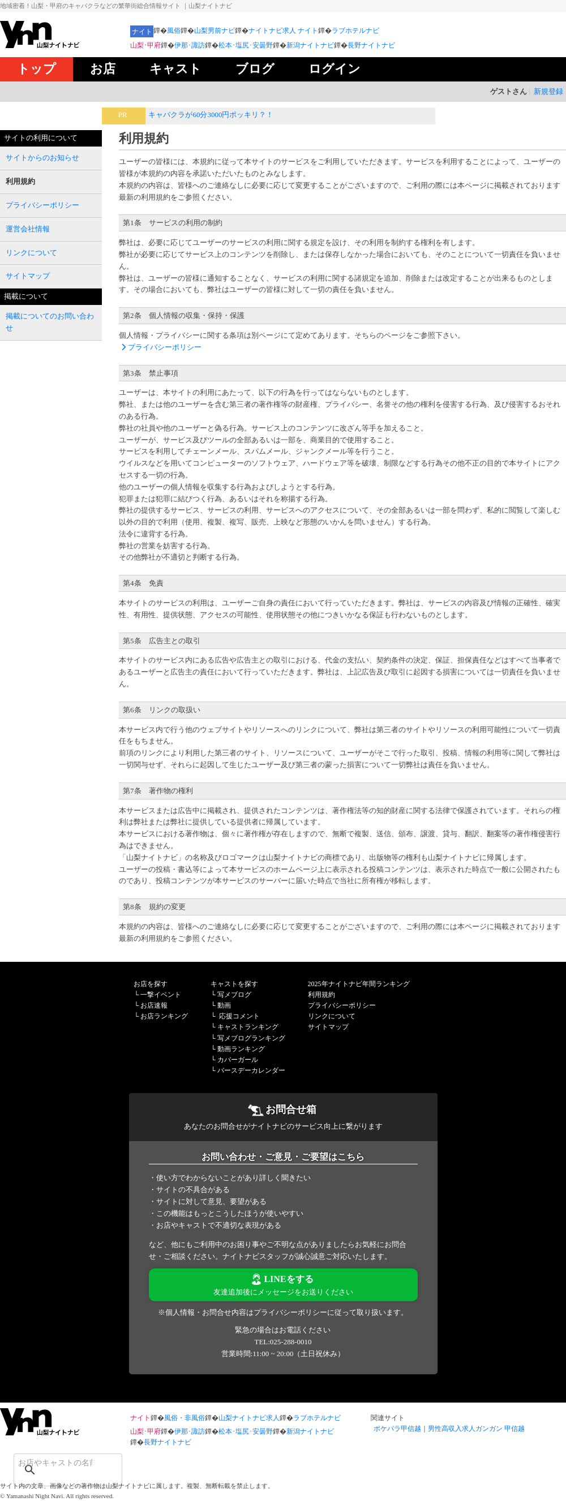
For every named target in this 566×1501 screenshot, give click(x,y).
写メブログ (234, 995)
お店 (102, 69)
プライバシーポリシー (160, 347)
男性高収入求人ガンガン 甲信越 (476, 1429)
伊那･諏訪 (189, 45)
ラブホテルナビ (355, 31)
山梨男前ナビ (214, 31)
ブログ (255, 69)
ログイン (334, 69)
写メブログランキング (251, 1038)
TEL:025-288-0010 (282, 1341)
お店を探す (151, 984)
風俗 (174, 31)
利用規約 (321, 995)
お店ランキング (164, 1016)
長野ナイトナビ (371, 45)
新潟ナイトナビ (310, 45)
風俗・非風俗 (184, 1418)
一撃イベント (160, 995)
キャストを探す (234, 984)
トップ (36, 69)
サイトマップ (328, 1027)
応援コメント (239, 1016)
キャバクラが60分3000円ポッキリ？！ (210, 114)
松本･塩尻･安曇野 (245, 45)
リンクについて (331, 1016)
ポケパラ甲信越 (397, 1429)
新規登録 (548, 91)
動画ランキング (241, 1049)
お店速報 (154, 1005)
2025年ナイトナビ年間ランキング (359, 984)
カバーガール (237, 1060)
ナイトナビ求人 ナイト (283, 31)
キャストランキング (247, 1027)
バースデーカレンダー (251, 1070)
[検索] (53, 1462)
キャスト (175, 69)
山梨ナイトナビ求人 (249, 1418)
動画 (224, 1005)
